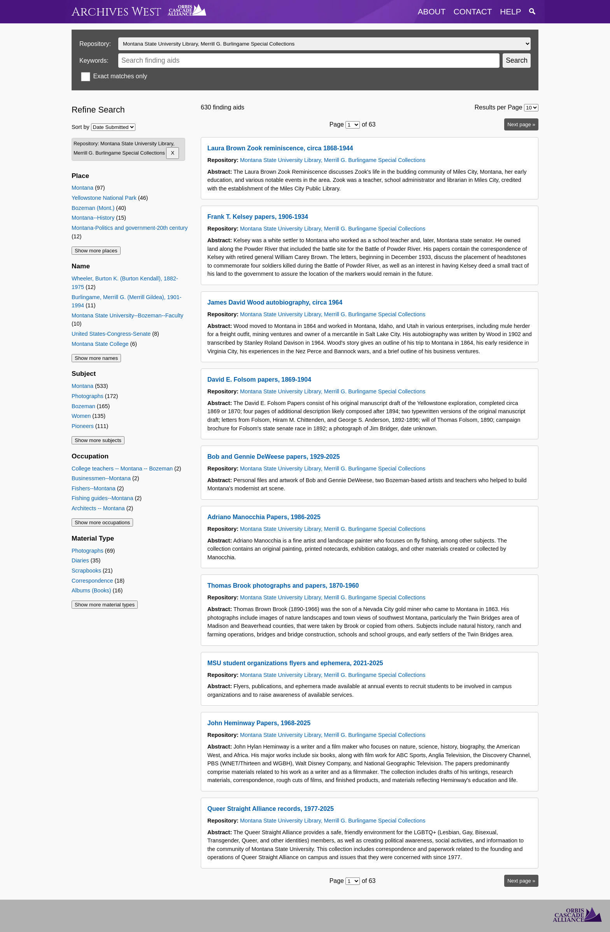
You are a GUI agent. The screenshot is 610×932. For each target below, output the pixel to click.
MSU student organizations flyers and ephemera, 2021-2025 (295, 663)
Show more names (96, 358)
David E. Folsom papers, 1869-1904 (259, 379)
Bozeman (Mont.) (93, 208)
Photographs (87, 396)
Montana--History (93, 218)
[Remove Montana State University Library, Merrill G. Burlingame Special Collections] (172, 153)
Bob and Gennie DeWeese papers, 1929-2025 (273, 456)
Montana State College (100, 344)
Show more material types (105, 605)
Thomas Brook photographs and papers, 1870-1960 (283, 585)
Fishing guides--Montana (102, 498)
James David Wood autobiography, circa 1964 (274, 302)
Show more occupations (102, 522)
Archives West (116, 12)
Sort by (80, 127)
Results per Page (498, 107)
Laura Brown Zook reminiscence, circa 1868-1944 (280, 148)
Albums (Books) (91, 590)
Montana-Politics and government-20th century (130, 228)
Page (337, 124)
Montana (82, 188)
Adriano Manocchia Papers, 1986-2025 (264, 517)
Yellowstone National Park (104, 198)
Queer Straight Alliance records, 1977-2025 (270, 808)
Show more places (96, 251)
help (510, 11)
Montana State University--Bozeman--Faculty (127, 315)
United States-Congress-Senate (111, 334)
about (432, 11)
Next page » (521, 124)
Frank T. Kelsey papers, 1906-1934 (257, 216)
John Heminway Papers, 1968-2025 (258, 723)
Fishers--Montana (94, 488)
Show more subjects (98, 440)
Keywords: (94, 60)
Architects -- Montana (98, 508)
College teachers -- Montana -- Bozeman (122, 468)
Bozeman (83, 406)
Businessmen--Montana (101, 478)
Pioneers (83, 426)
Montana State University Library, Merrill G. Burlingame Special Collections (332, 160)
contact (473, 11)
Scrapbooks (86, 570)
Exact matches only (120, 76)
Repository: (95, 44)
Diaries (80, 560)
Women (81, 416)
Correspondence (92, 581)
